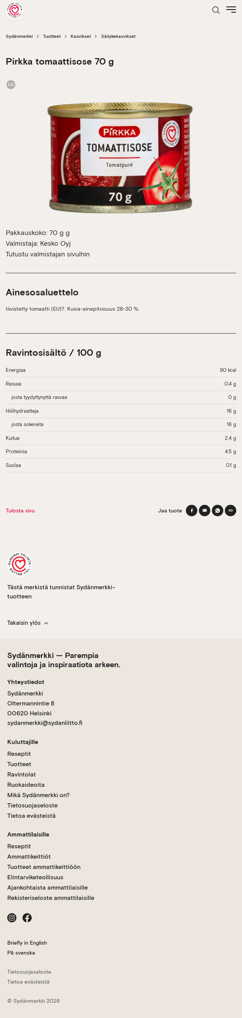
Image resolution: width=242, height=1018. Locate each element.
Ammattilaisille (28, 834)
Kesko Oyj (55, 243)
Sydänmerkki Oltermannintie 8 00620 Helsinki (30, 703)
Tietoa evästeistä (31, 815)
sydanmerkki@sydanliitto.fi (44, 722)
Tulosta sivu (20, 510)
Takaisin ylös (27, 622)
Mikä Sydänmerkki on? (38, 795)
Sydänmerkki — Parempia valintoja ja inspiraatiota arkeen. (63, 660)
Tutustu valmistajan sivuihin (48, 254)
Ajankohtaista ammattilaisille (47, 887)
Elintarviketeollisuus (35, 877)
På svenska (21, 953)
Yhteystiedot (25, 682)
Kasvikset (81, 36)
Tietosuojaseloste (32, 805)
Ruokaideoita (26, 784)
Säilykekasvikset (118, 36)
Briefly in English (27, 943)
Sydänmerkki (19, 36)
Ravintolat (21, 774)
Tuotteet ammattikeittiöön (44, 866)
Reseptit (19, 753)
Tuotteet (52, 36)
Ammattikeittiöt (29, 856)
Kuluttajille (22, 742)
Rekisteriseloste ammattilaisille (50, 897)
